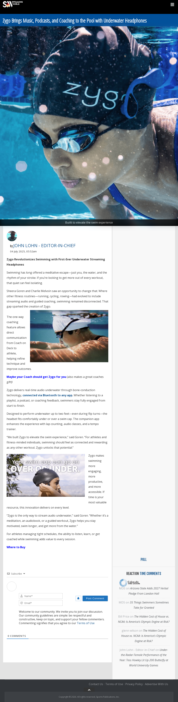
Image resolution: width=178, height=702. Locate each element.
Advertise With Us (156, 684)
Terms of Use (86, 623)
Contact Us (96, 684)
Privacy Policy (134, 684)
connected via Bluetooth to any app (47, 395)
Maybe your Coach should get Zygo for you (36, 377)
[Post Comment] (95, 598)
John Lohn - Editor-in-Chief (44, 245)
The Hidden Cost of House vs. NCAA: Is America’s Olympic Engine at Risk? (143, 636)
